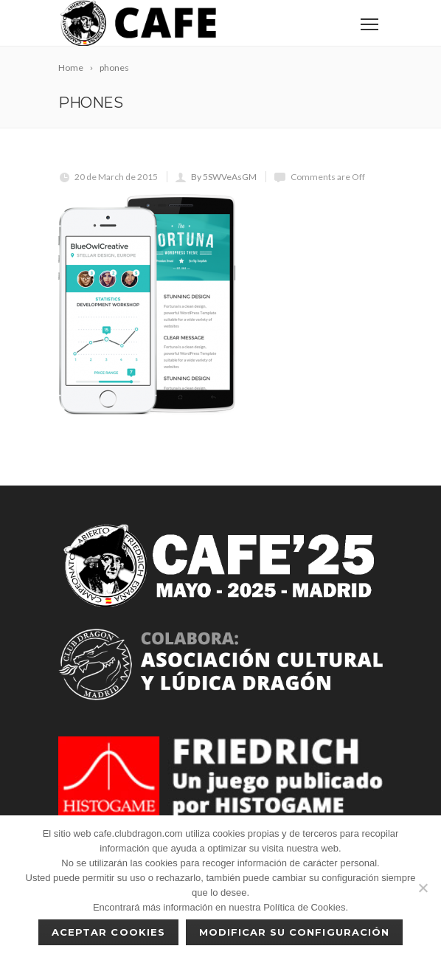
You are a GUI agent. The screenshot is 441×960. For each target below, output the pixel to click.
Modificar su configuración (294, 932)
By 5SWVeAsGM (224, 176)
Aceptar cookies (108, 932)
